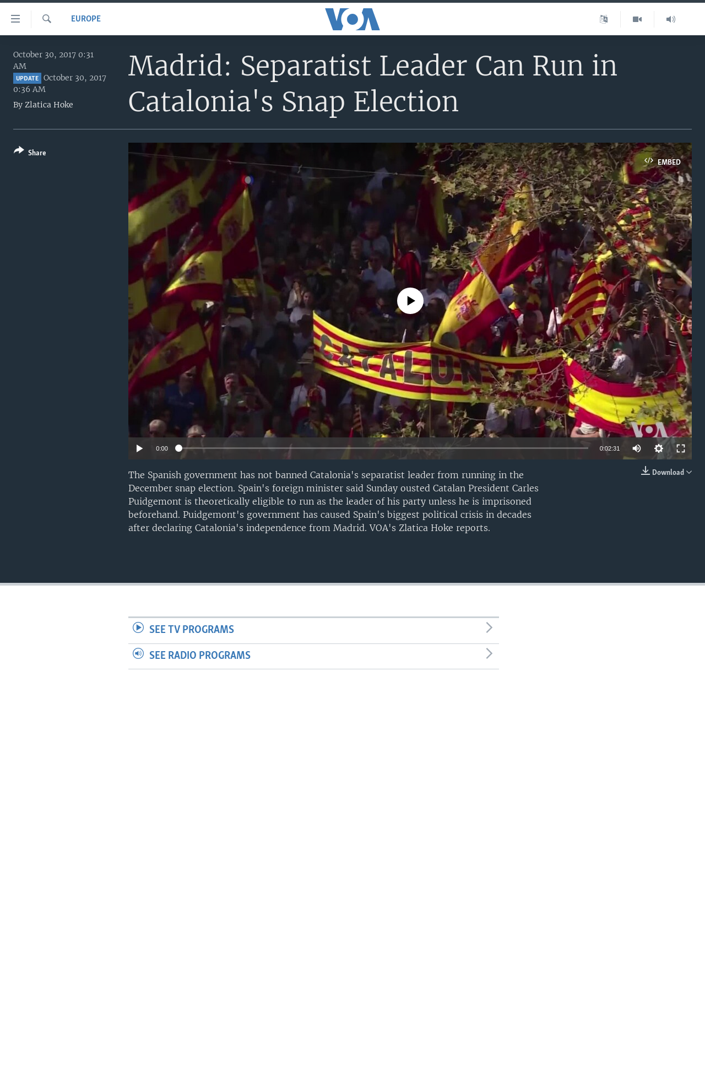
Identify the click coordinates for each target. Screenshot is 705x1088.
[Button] (30, 154)
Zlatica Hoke (49, 105)
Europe (86, 19)
